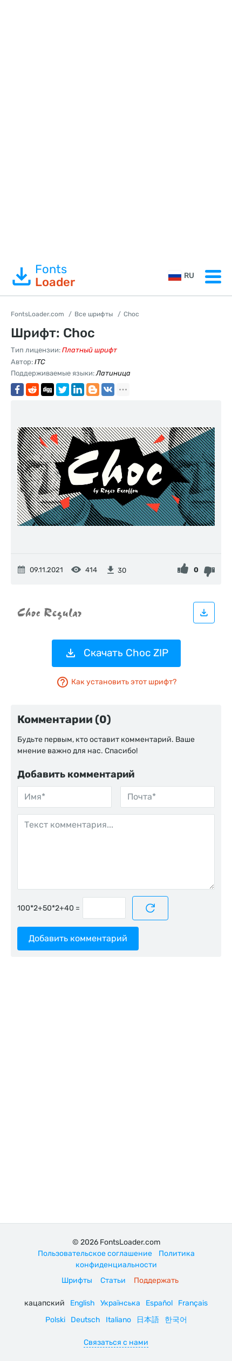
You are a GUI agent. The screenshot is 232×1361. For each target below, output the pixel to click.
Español (159, 1303)
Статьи (113, 1280)
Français (193, 1303)
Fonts (43, 276)
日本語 (148, 1319)
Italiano (118, 1319)
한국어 (176, 1319)
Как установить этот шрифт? (116, 682)
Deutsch (85, 1319)
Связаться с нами (116, 1342)
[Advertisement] (116, 129)
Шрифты (77, 1280)
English (82, 1303)
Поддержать (156, 1280)
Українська (120, 1303)
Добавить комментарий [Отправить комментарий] (78, 938)
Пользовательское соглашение (95, 1253)
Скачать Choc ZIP (116, 653)
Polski (55, 1319)
